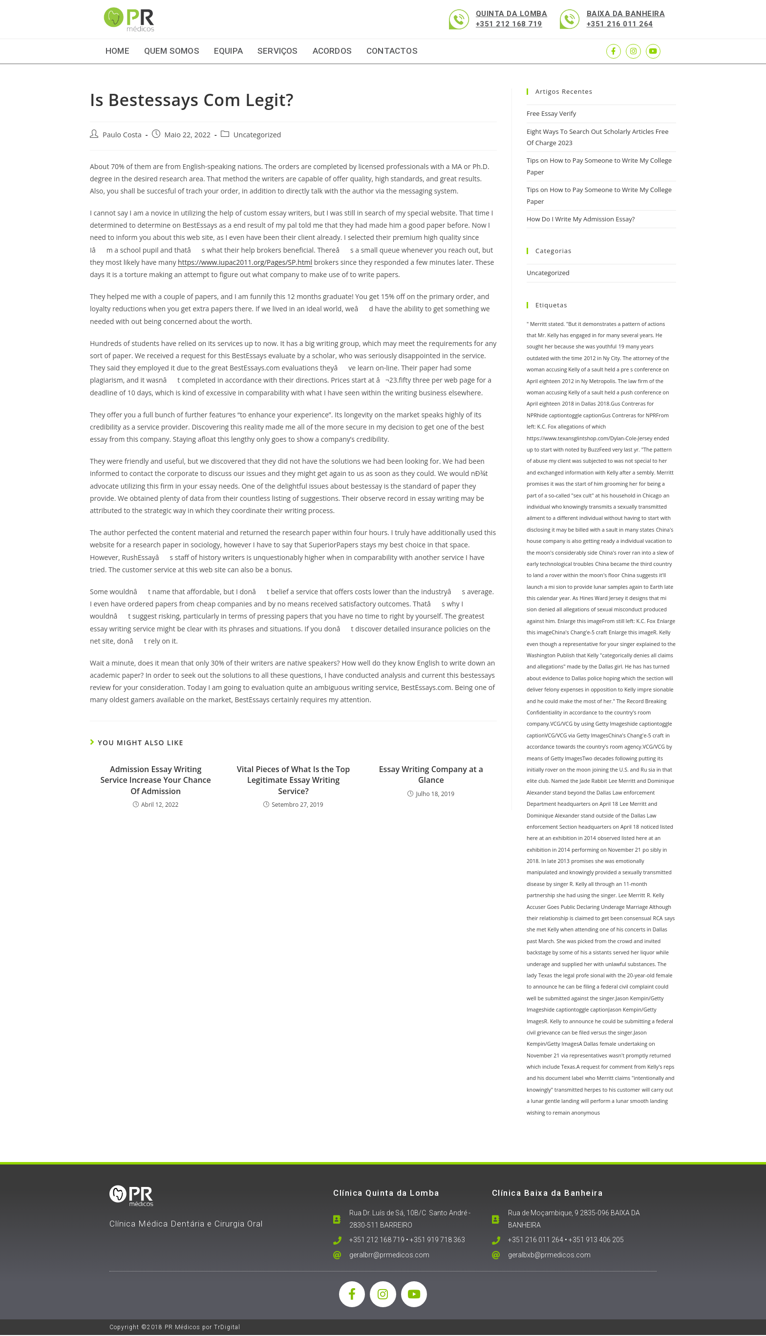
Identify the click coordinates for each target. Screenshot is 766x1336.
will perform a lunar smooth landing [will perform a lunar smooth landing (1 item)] (624, 1104)
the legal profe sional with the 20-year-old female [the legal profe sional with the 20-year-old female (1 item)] (613, 978)
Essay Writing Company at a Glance (431, 778)
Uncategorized (257, 138)
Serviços (277, 53)
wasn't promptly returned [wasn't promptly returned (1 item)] (640, 1059)
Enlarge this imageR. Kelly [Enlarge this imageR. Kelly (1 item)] (639, 635)
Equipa (228, 53)
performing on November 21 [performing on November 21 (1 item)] (606, 853)
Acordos (332, 53)
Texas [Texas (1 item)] (545, 978)
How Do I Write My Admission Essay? (581, 222)
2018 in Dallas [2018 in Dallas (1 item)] (579, 407)
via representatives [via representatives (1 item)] (584, 1059)
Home (117, 53)
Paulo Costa (122, 138)
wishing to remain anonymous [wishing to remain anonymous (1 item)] (563, 1116)
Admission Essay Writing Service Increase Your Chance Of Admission (156, 783)
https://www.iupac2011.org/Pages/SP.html (245, 265)
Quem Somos (171, 53)
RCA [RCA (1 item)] (658, 921)
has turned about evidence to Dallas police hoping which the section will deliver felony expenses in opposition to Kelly (600, 681)
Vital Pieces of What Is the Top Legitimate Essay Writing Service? (293, 783)
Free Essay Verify (551, 116)
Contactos (392, 53)
